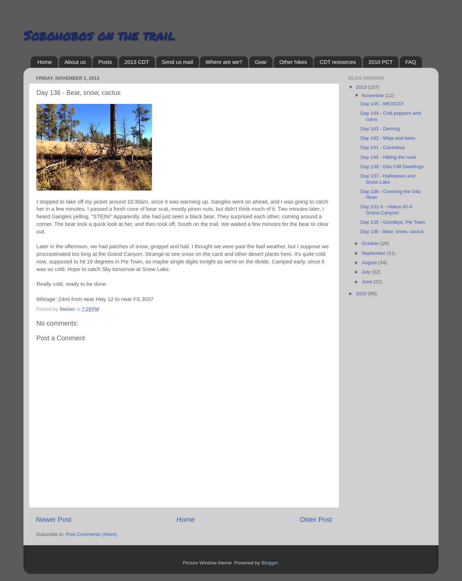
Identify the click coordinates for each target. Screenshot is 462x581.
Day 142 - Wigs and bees (388, 138)
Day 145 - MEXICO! (382, 103)
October (371, 243)
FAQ (410, 62)
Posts (105, 62)
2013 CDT (137, 62)
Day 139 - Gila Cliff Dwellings (392, 166)
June (368, 281)
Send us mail (177, 62)
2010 (362, 293)
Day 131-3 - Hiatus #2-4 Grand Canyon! (386, 209)
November (373, 95)
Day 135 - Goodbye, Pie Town (393, 222)
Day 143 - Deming (380, 128)
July (367, 272)
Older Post (316, 519)
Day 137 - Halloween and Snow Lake (388, 178)
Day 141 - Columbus (383, 147)
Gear (261, 62)
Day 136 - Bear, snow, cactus (392, 231)
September (374, 253)
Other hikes (293, 62)
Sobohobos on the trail (99, 35)
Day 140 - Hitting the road (388, 157)
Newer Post (53, 519)
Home (45, 62)
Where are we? (223, 62)
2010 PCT (381, 62)
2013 (362, 87)
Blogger (269, 562)
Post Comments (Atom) (91, 534)
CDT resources (337, 62)
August (370, 262)
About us (75, 62)
